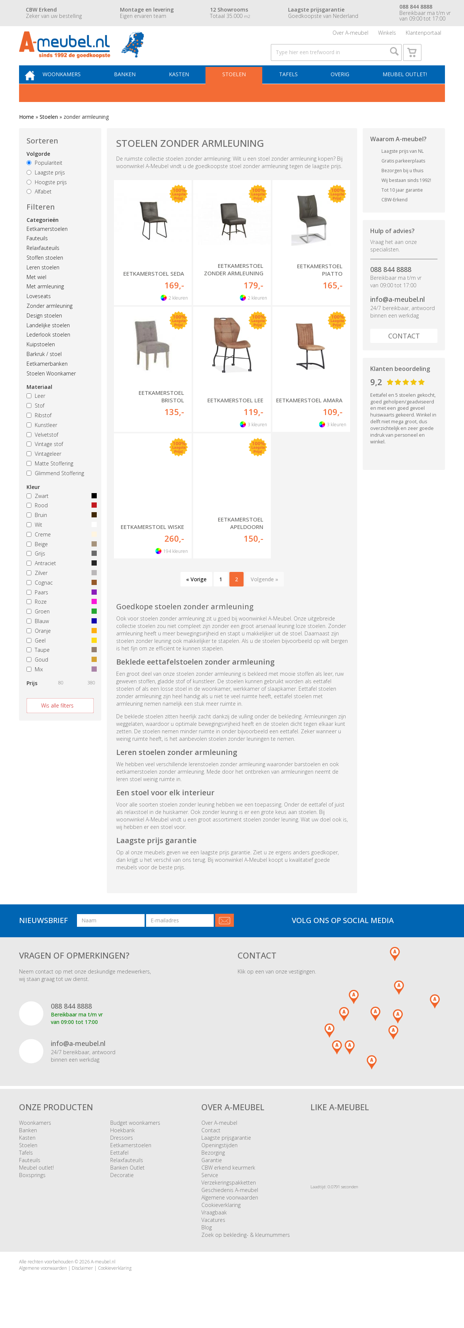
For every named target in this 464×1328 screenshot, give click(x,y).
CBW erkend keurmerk (228, 1183)
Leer (36, 411)
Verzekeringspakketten (228, 1198)
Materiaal (39, 402)
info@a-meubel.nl (397, 314)
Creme (60, 549)
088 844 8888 (390, 284)
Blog (206, 1243)
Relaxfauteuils (43, 263)
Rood (60, 520)
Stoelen (239, 88)
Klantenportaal (423, 35)
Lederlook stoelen (48, 350)
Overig (341, 88)
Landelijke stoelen (48, 340)
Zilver (60, 588)
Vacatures (213, 1235)
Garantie (211, 1175)
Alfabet (39, 207)
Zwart (60, 511)
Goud (60, 675)
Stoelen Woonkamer (51, 388)
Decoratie (122, 1190)
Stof (35, 421)
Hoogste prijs (47, 197)
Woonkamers (74, 88)
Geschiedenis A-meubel (229, 1205)
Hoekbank (122, 1145)
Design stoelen (44, 330)
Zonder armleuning (49, 321)
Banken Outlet (127, 1183)
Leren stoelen (43, 283)
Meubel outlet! (403, 88)
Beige (60, 559)
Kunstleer (42, 440)
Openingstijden (219, 1160)
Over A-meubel (350, 35)
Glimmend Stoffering (55, 488)
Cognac (60, 597)
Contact (404, 351)
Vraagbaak (214, 1228)
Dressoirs (121, 1153)
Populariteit (44, 178)
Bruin (60, 530)
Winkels (387, 35)
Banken (135, 88)
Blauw (60, 636)
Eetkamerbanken (47, 379)
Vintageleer (44, 469)
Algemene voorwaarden (229, 1213)
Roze (60, 617)
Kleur (33, 502)
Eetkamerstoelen (47, 244)
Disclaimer (82, 1284)
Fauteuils (37, 253)
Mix (60, 684)
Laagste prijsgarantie (226, 1153)
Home (26, 132)
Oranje (60, 646)
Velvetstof (42, 449)
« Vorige (196, 594)
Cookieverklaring (221, 1220)
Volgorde (38, 169)
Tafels (291, 88)
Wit (60, 540)
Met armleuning (45, 302)
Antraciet (60, 578)
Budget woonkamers (135, 1138)
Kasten (187, 88)
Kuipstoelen (41, 359)
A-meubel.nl (103, 1277)
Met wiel (36, 292)
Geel (60, 655)
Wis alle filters (57, 720)
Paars (60, 607)
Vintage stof (45, 459)
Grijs (60, 569)
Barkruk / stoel (44, 369)
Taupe (60, 665)
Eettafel (119, 1168)
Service (209, 1190)
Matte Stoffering (50, 479)
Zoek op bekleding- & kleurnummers (245, 1250)
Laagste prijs (46, 187)
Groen (60, 627)
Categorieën (43, 235)
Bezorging (213, 1168)
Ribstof (39, 430)
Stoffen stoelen (45, 273)
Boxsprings (32, 1190)
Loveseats (39, 311)
